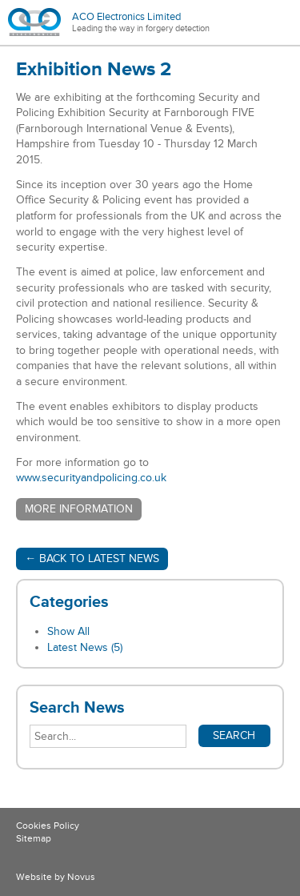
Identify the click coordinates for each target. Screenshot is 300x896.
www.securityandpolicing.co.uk (91, 477)
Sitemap (33, 839)
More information (79, 509)
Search (234, 735)
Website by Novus (55, 877)
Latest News (84, 647)
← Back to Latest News (92, 558)
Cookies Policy (47, 826)
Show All (68, 631)
